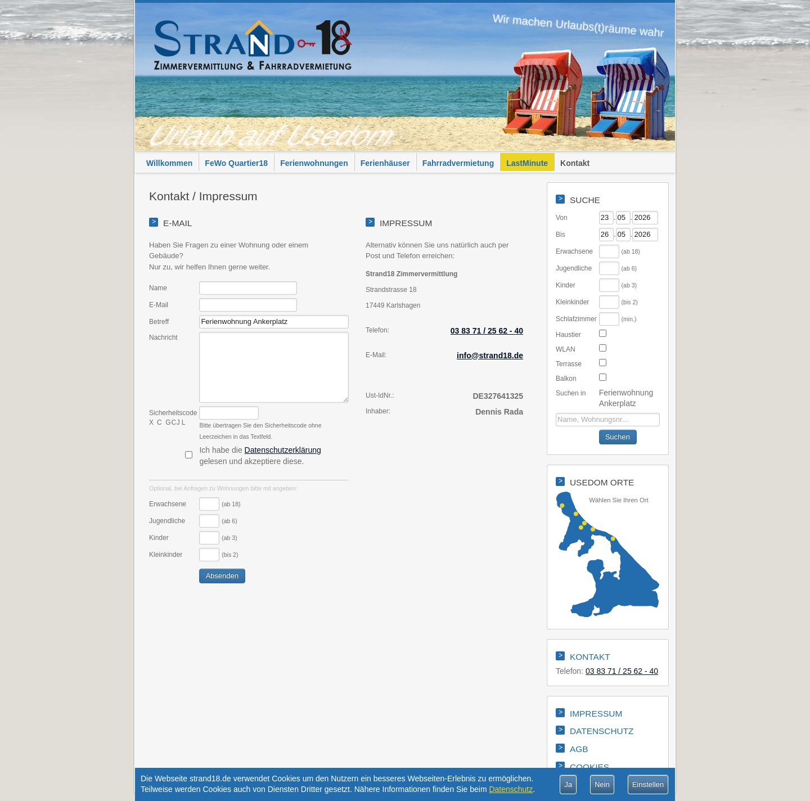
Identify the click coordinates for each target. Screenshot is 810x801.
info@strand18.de (490, 355)
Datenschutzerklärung (283, 450)
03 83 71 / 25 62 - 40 (487, 330)
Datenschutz (511, 789)
